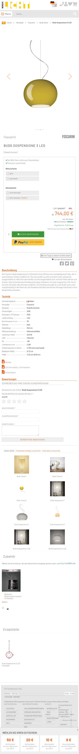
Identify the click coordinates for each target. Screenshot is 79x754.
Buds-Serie (44, 23)
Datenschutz (29, 720)
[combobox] (44, 13)
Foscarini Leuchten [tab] (51, 451)
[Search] (75, 13)
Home (9, 23)
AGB (25, 727)
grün (11, 173)
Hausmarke (10, 720)
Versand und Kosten (32, 712)
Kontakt (63, 725)
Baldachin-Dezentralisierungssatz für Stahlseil (12, 596)
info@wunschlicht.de (69, 720)
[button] (9, 76)
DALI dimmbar (18, 198)
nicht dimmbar (15, 193)
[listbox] (22, 176)
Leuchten (10, 709)
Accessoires (11, 712)
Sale (8, 723)
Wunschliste (51, 709)
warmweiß (13, 178)
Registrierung (51, 718)
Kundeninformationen (33, 716)
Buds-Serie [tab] (9, 451)
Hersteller (20, 23)
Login (49, 722)
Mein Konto (48, 713)
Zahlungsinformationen (33, 709)
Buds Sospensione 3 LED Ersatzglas (11, 664)
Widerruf (28, 723)
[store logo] (16, 5)
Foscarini (31, 23)
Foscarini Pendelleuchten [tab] (28, 451)
